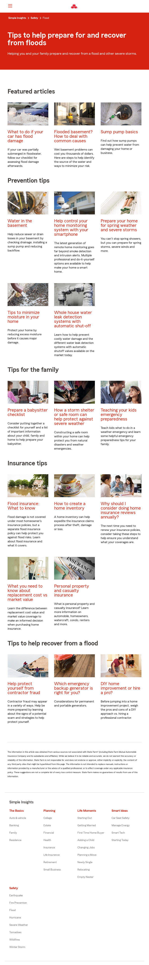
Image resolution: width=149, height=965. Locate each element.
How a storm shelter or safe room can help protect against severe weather (74, 417)
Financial (48, 832)
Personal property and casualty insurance (71, 590)
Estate (47, 825)
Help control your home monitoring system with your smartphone (71, 228)
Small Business (52, 869)
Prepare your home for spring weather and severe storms (119, 225)
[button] (142, 6)
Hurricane (15, 917)
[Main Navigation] (10, 6)
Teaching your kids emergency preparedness (119, 414)
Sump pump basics (119, 132)
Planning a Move (86, 855)
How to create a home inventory (70, 505)
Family (13, 832)
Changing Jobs (86, 847)
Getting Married (86, 825)
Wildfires (14, 939)
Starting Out (84, 818)
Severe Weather (18, 925)
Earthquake (16, 895)
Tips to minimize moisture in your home (24, 317)
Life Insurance (51, 855)
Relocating (83, 869)
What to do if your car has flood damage (25, 136)
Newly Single (84, 862)
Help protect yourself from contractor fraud (24, 688)
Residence (15, 840)
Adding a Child (85, 840)
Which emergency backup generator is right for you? (73, 688)
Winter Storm (17, 947)
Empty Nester (85, 877)
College (47, 818)
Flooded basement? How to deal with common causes (73, 136)
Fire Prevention (18, 903)
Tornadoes (15, 932)
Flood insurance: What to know (23, 505)
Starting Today (120, 840)
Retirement (50, 862)
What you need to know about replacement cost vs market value (27, 593)
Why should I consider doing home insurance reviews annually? (121, 510)
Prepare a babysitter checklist (28, 412)
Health (47, 840)
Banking (14, 825)
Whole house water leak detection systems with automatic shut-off (73, 319)
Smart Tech (118, 832)
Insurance (49, 847)
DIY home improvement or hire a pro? (120, 688)
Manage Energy (121, 825)
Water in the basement (20, 223)
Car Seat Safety (120, 818)
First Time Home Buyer (90, 832)
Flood (12, 910)
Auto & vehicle (17, 818)
